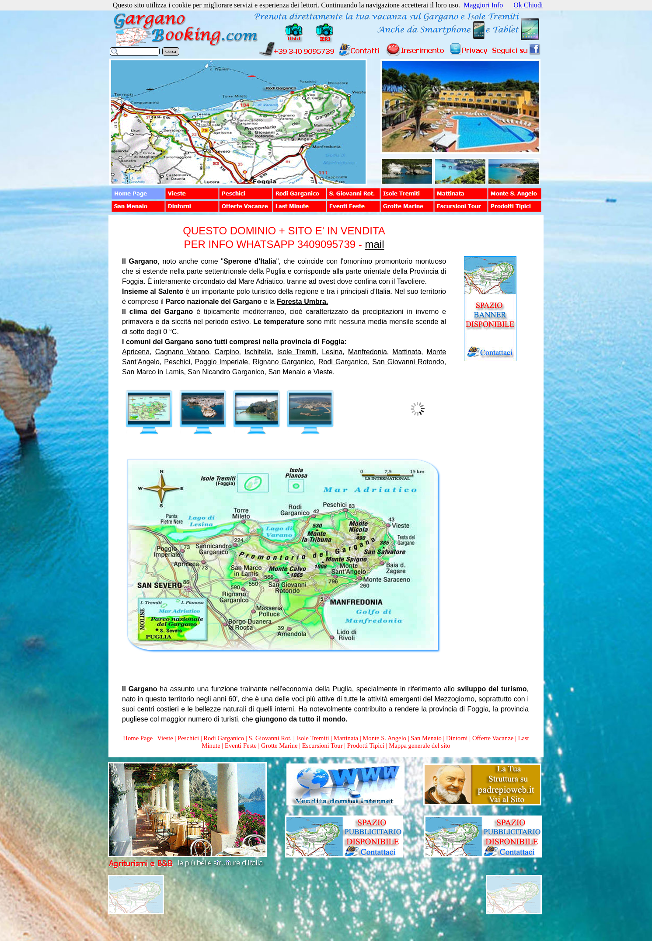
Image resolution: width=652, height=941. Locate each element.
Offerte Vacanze (492, 738)
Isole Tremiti (297, 351)
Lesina (332, 351)
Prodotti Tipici (365, 745)
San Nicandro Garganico (226, 372)
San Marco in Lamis (153, 372)
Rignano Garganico (283, 362)
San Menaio (286, 372)
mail (374, 244)
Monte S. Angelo (384, 738)
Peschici (177, 362)
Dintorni (457, 738)
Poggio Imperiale (221, 362)
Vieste (323, 372)
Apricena (136, 351)
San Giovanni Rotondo (408, 362)
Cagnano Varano (182, 351)
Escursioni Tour (322, 745)
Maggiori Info (483, 5)
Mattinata (406, 351)
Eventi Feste (241, 745)
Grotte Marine (279, 745)
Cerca (170, 51)
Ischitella (258, 351)
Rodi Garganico (343, 362)
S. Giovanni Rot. (270, 738)
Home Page (138, 738)
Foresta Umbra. (302, 301)
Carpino (227, 351)
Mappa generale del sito (419, 745)
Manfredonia (367, 351)
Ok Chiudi (528, 5)
